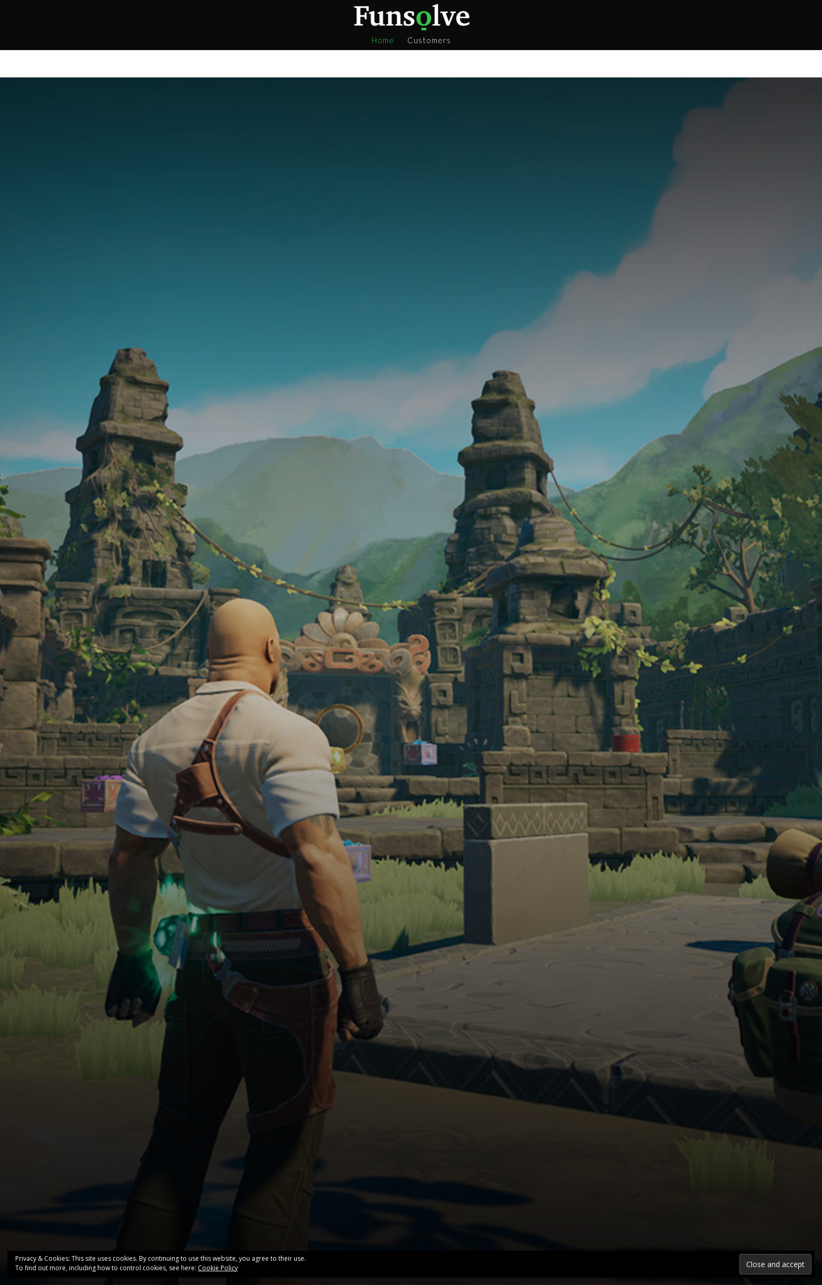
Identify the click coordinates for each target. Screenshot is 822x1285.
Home (383, 40)
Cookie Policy (218, 1267)
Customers (429, 40)
